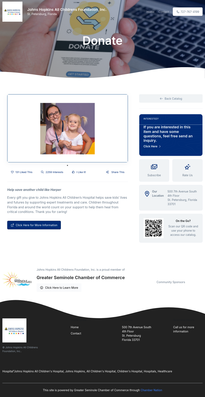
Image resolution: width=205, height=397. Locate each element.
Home (150, 11)
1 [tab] (67, 165)
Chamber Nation (151, 390)
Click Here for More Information (34, 225)
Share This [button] (115, 172)
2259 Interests (52, 172)
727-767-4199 (187, 11)
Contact (163, 11)
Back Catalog (171, 98)
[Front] (13, 12)
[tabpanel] (67, 128)
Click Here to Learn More (59, 287)
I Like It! (79, 172)
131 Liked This (21, 172)
